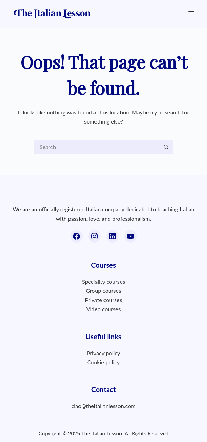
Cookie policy (103, 362)
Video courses (103, 309)
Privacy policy (103, 353)
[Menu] (191, 14)
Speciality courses (103, 281)
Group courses (103, 290)
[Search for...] (96, 147)
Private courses (103, 300)
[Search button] (166, 147)
